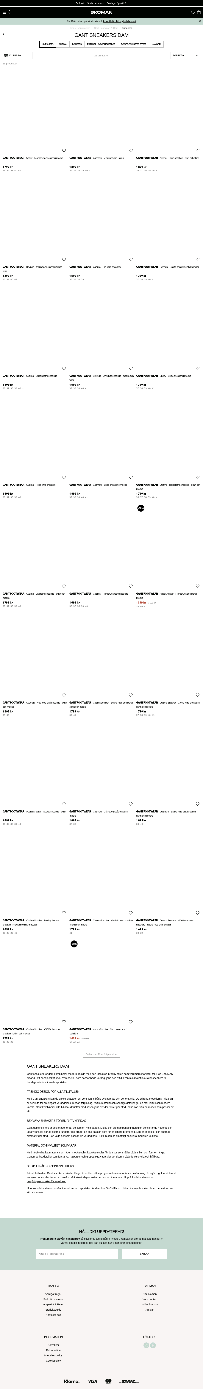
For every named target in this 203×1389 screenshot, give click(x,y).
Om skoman (150, 1294)
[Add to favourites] (64, 151)
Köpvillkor (53, 1345)
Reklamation (53, 1350)
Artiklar (150, 1309)
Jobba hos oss (149, 1304)
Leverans (58, 1299)
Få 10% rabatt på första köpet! (101, 21)
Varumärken (84, 28)
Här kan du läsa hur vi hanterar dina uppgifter (115, 1242)
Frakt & (48, 1299)
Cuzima (153, 1135)
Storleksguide (53, 1309)
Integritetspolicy (53, 1355)
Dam (115, 28)
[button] (185, 55)
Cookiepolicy (53, 1360)
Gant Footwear (102, 28)
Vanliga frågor (53, 1294)
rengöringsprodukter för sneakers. (46, 1181)
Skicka (144, 1254)
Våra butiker (150, 1299)
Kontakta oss (53, 1314)
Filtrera (12, 56)
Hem (71, 28)
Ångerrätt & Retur (53, 1304)
